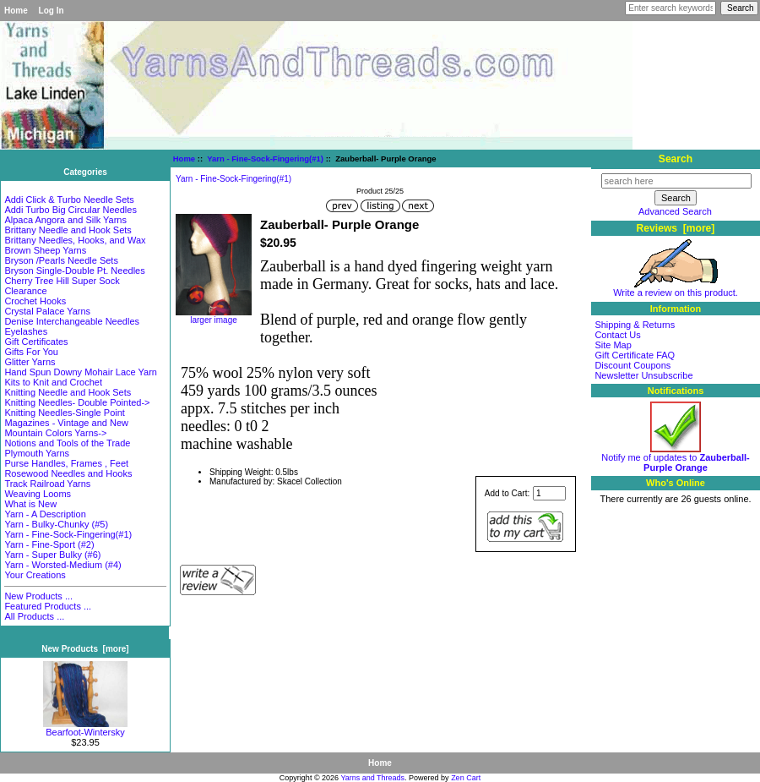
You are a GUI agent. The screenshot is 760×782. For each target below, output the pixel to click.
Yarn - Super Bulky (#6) (52, 555)
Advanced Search (675, 211)
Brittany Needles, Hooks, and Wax (74, 240)
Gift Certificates (36, 341)
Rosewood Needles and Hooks (68, 473)
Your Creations (34, 575)
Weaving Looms (37, 494)
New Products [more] (84, 648)
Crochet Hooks (35, 301)
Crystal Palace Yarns (47, 311)
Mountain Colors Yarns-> (55, 433)
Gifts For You (31, 352)
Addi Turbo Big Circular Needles (70, 210)
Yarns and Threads (372, 778)
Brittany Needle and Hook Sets (67, 230)
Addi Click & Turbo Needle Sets (68, 199)
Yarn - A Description (44, 514)
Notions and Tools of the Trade (67, 443)
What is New (30, 504)
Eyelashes (25, 331)
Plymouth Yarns (36, 453)
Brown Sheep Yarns (45, 250)
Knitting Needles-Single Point (64, 412)
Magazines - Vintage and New (66, 423)
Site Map (612, 345)
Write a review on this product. (675, 288)
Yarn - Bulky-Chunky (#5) (56, 524)
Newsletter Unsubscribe (643, 375)
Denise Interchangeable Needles (71, 321)
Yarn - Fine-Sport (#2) (49, 544)
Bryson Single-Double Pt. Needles (74, 270)
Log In (51, 10)
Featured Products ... (47, 606)
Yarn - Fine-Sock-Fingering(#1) (265, 158)
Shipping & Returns (634, 325)
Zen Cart (465, 778)
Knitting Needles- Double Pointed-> (76, 402)
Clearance (25, 291)
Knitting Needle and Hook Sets (67, 392)
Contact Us (617, 335)
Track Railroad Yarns (47, 483)
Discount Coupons (632, 365)
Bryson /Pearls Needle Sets (61, 260)
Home (16, 10)
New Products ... (38, 596)
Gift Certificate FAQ (634, 355)
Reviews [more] (676, 228)
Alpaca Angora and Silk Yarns (65, 220)
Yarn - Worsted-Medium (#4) (62, 565)
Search (675, 159)
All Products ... (34, 616)
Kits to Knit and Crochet (53, 382)
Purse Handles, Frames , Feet (66, 463)
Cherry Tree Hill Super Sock (61, 281)
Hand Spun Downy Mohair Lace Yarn (80, 372)
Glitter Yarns (29, 362)
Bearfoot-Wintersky (85, 728)
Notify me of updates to (675, 458)
